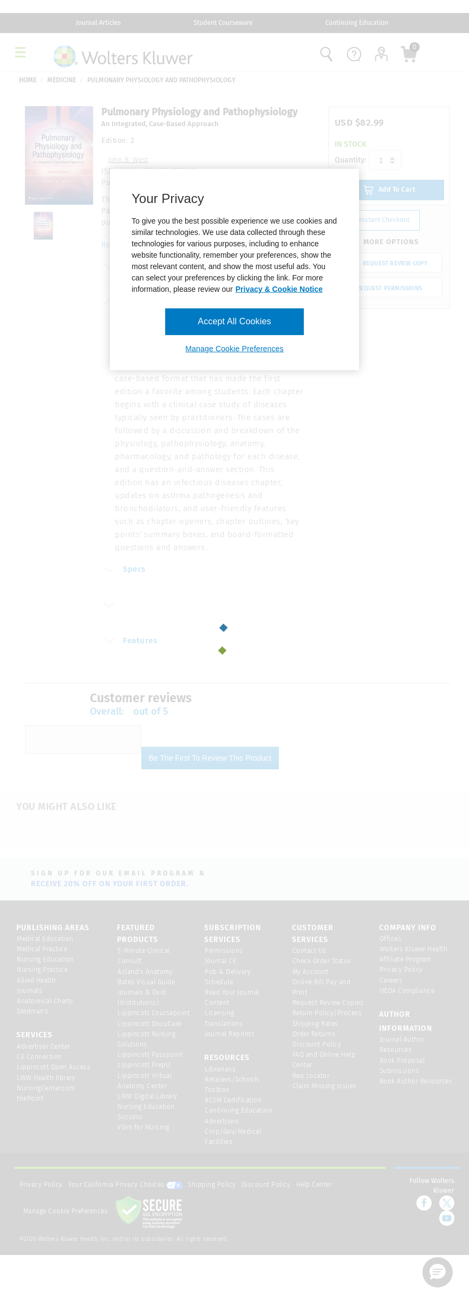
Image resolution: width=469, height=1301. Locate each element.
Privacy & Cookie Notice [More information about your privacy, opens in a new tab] (279, 289)
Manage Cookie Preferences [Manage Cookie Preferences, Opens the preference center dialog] (234, 348)
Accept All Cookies (234, 321)
